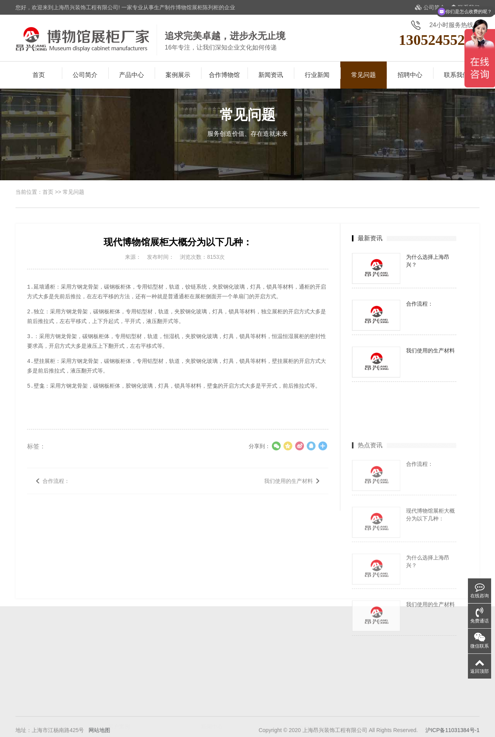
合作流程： (56, 490)
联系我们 (456, 75)
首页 (38, 75)
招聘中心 (410, 75)
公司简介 (430, 7)
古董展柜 (26, 711)
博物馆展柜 (29, 700)
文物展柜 (65, 711)
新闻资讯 (270, 75)
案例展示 (178, 75)
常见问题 (363, 75)
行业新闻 (317, 75)
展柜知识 (212, 700)
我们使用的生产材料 (288, 490)
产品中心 (131, 75)
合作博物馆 (224, 75)
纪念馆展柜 (67, 700)
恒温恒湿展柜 (31, 721)
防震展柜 (65, 721)
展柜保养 (212, 711)
